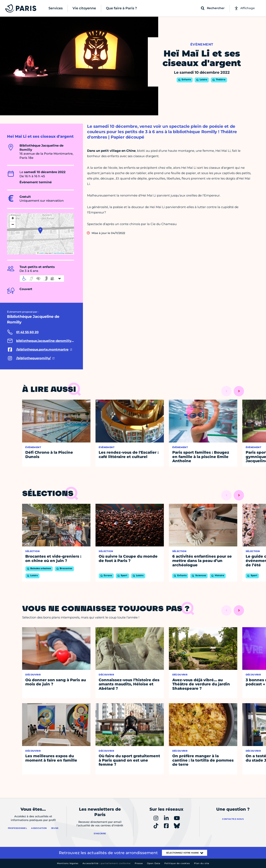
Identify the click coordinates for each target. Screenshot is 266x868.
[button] (40, 230)
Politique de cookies (177, 863)
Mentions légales (67, 863)
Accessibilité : (107, 863)
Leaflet (40, 253)
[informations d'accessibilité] (41, 278)
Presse (139, 863)
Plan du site (201, 863)
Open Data (153, 863)
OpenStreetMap (58, 253)
